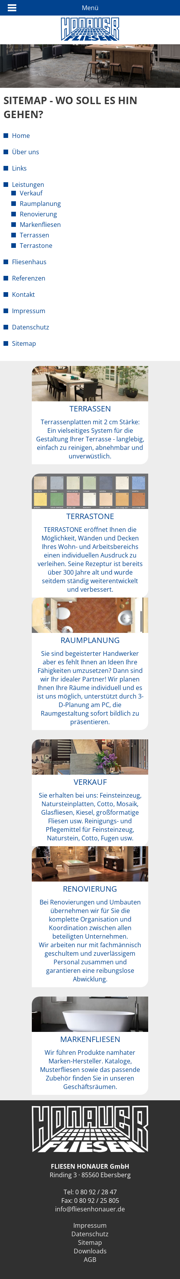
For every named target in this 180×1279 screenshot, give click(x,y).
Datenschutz (30, 327)
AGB (90, 1259)
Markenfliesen (40, 224)
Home (21, 135)
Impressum (28, 311)
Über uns (25, 152)
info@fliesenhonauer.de (90, 1209)
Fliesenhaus (29, 262)
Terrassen (34, 235)
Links (19, 168)
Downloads (90, 1251)
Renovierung (38, 214)
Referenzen (28, 278)
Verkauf (31, 193)
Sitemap (24, 343)
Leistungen (28, 184)
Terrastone (36, 245)
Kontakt (23, 294)
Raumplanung (40, 203)
